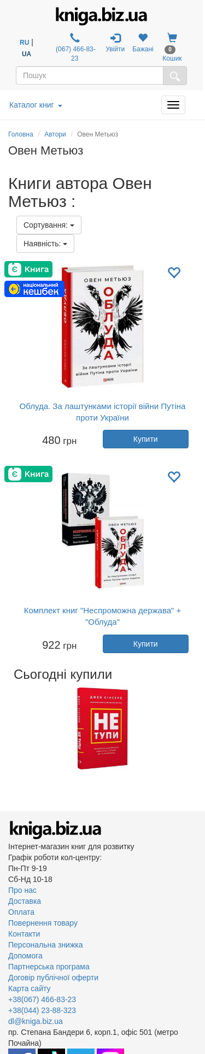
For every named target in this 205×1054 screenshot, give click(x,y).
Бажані (143, 43)
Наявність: (45, 243)
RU (24, 42)
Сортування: (49, 225)
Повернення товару (43, 923)
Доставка (24, 901)
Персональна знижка (45, 944)
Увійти (115, 43)
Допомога (25, 955)
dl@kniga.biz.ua (35, 1021)
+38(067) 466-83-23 (42, 999)
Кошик (171, 47)
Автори (55, 134)
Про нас (22, 890)
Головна (20, 134)
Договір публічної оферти (53, 977)
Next (195, 728)
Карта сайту (29, 988)
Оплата (21, 912)
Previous (9, 728)
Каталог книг (35, 104)
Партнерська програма (49, 966)
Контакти (24, 933)
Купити (145, 439)
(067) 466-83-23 (75, 47)
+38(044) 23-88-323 (42, 1010)
